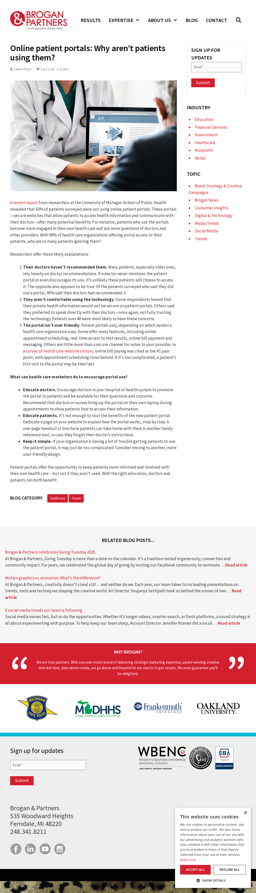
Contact (216, 20)
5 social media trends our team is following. (44, 610)
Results (91, 20)
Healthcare (57, 498)
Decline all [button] (230, 869)
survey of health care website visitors (59, 351)
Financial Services (211, 127)
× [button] (245, 813)
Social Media (206, 231)
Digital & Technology (213, 215)
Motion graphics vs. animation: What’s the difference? (53, 578)
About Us (165, 20)
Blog (192, 20)
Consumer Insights (211, 208)
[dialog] (213, 848)
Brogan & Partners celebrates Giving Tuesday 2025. (50, 552)
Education (204, 119)
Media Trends (207, 223)
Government (206, 135)
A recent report (24, 202)
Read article (236, 565)
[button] (238, 20)
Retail (200, 158)
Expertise (126, 20)
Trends (76, 498)
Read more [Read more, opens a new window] (188, 860)
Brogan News (207, 200)
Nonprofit (204, 150)
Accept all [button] (195, 869)
